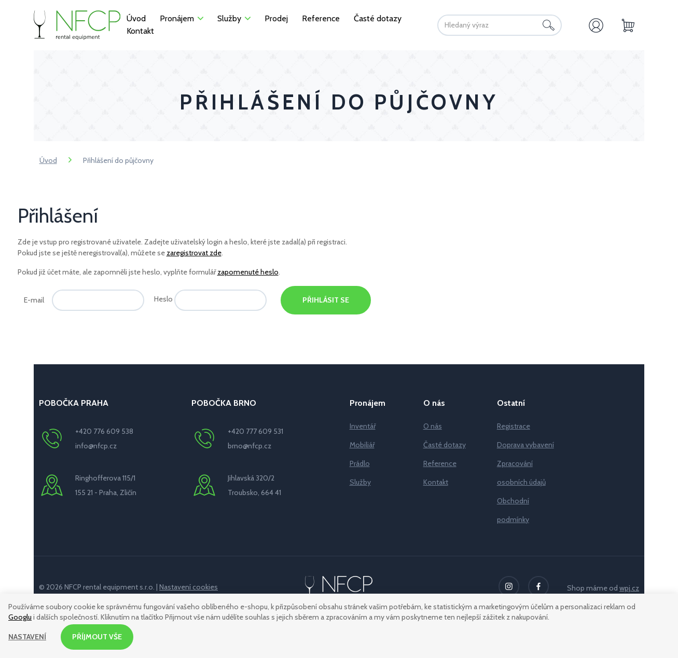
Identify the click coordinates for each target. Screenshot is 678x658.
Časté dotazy (444, 444)
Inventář (363, 426)
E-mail (34, 300)
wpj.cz (629, 588)
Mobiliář (362, 444)
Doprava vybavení (525, 444)
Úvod (48, 160)
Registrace (513, 426)
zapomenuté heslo (248, 272)
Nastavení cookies (188, 587)
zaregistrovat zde (194, 252)
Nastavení (27, 636)
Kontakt (435, 482)
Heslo (163, 299)
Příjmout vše (97, 636)
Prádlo (360, 463)
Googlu (20, 616)
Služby (360, 482)
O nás (432, 426)
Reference (439, 463)
